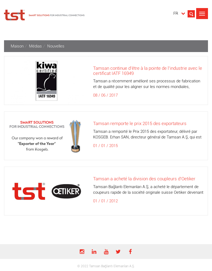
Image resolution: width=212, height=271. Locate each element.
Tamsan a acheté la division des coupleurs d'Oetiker (144, 178)
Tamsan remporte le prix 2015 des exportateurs (140, 123)
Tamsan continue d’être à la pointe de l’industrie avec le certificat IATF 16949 (147, 70)
